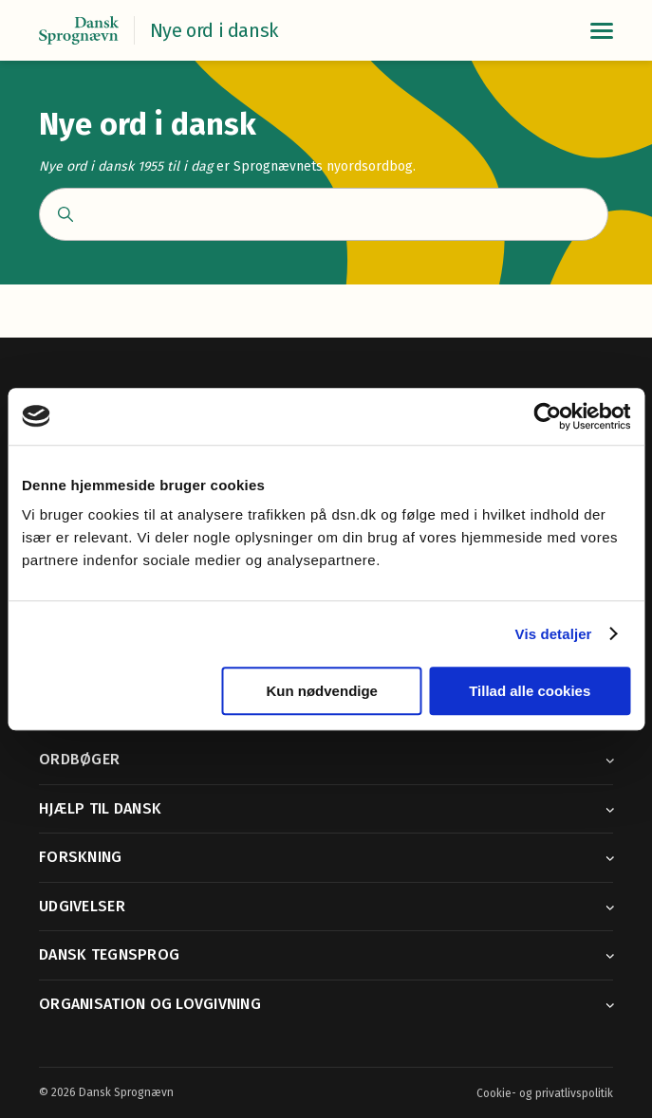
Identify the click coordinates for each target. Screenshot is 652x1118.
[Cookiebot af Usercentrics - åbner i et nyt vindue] (547, 416)
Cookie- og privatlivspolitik (544, 1093)
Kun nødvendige (322, 691)
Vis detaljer (553, 634)
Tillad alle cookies (529, 691)
